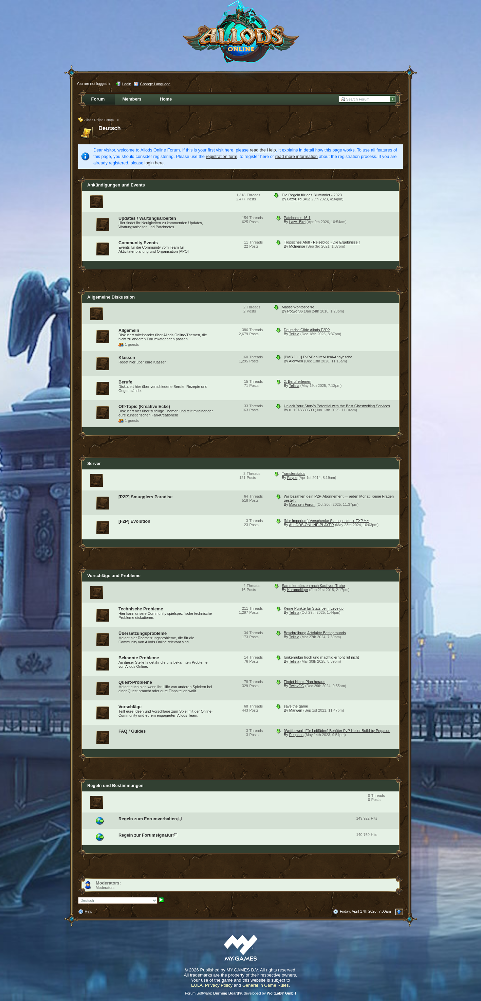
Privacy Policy (219, 985)
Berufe (125, 382)
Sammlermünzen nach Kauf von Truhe (313, 586)
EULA (197, 985)
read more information (296, 156)
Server (94, 463)
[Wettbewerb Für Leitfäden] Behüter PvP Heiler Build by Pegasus (337, 731)
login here (154, 162)
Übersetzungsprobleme (142, 633)
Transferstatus (293, 473)
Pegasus (296, 735)
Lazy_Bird (297, 222)
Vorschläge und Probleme (114, 575)
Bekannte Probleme (138, 657)
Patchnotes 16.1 (297, 218)
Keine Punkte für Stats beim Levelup (314, 608)
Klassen (126, 357)
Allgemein (128, 330)
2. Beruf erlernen (297, 381)
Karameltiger (297, 590)
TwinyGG (296, 686)
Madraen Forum (302, 504)
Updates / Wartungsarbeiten (147, 218)
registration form (221, 156)
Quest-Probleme (135, 682)
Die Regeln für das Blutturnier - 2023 (312, 195)
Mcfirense (297, 246)
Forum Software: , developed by (240, 993)
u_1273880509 (301, 410)
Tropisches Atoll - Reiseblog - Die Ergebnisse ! (322, 242)
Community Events (138, 242)
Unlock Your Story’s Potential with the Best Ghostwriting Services (337, 406)
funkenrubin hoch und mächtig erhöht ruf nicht (321, 657)
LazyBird (294, 199)
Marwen (295, 710)
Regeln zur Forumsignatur (145, 835)
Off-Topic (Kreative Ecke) (144, 406)
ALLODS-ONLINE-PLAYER (311, 525)
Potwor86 (295, 311)
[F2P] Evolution (134, 521)
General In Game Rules (265, 985)
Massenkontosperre (298, 307)
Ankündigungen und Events (116, 184)
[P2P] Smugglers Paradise (145, 496)
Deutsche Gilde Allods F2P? (307, 330)
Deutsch (109, 128)
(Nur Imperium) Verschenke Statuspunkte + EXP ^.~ (326, 521)
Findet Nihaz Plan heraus (304, 682)
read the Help (263, 150)
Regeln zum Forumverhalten (147, 818)
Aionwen (296, 361)
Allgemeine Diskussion (111, 297)
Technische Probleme (140, 608)
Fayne (292, 478)
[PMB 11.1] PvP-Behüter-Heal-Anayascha (318, 357)
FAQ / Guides (132, 731)
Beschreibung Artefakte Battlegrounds (315, 633)
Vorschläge (130, 706)
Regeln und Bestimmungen (115, 785)
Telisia (294, 334)
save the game (296, 706)
